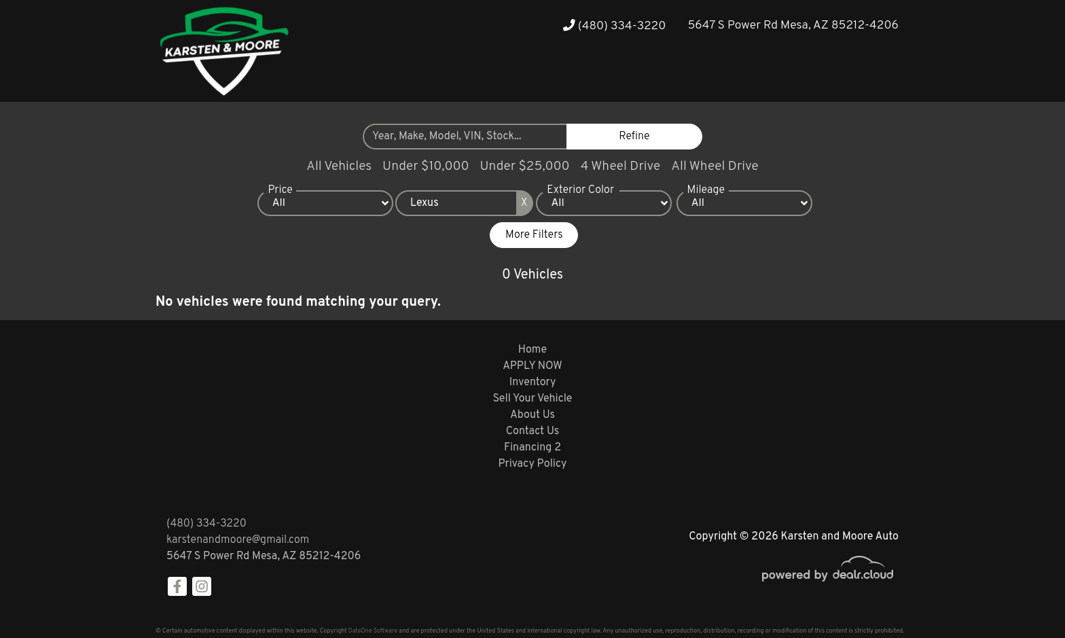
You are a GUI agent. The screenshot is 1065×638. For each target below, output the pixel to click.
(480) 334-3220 (614, 26)
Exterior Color (580, 191)
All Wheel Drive (715, 166)
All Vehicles (339, 166)
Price (280, 191)
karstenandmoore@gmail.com (237, 540)
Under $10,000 (425, 166)
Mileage (706, 191)
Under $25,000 (525, 166)
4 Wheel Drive (621, 166)
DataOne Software (372, 631)
